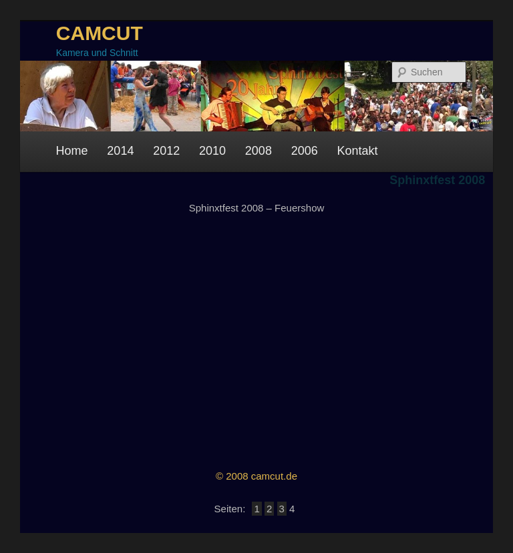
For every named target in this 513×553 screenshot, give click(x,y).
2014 (120, 150)
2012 (166, 150)
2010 (212, 150)
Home (72, 150)
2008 (258, 150)
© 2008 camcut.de (256, 476)
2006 (304, 150)
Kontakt (357, 150)
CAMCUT (99, 33)
